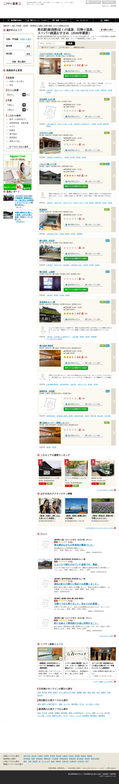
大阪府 (64, 756)
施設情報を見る (73, 71)
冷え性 (44, 713)
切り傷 (106, 713)
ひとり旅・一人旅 (92, 704)
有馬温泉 (39, 759)
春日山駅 (100, 416)
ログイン (105, 6)
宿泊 (39, 704)
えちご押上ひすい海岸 (67, 692)
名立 (98, 692)
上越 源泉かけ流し (52, 234)
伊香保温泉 (64, 759)
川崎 (29, 761)
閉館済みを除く (79, 47)
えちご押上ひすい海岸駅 (54, 339)
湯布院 (87, 759)
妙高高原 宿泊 (50, 416)
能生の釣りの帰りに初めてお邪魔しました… (76, 584)
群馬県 (52, 756)
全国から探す (26, 39)
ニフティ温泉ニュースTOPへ (103, 681)
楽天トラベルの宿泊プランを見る (76, 76)
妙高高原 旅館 (78, 416)
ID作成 (113, 6)
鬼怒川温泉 (95, 759)
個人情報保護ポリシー (75, 774)
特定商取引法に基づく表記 (92, 774)
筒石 (93, 692)
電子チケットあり (48, 47)
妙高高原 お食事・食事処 (65, 416)
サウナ (81, 704)
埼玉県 (33, 756)
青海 (50, 692)
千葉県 (40, 756)
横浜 (25, 761)
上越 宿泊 (49, 90)
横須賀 (35, 761)
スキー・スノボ (75, 716)
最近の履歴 (109, 2)
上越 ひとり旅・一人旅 (71, 90)
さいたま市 (46, 761)
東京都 (58, 756)
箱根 (33, 759)
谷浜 (109, 692)
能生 (89, 692)
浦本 (84, 692)
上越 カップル (58, 90)
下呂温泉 (55, 759)
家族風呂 (13, 137)
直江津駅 (107, 416)
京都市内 (73, 761)
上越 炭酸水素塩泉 (52, 384)
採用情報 (113, 774)
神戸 (87, 761)
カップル (67, 704)
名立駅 (97, 90)
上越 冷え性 (57, 203)
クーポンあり (64, 47)
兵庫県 (46, 756)
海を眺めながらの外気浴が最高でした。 (74, 545)
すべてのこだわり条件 (18, 147)
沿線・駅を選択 (18, 62)
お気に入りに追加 (94, 71)
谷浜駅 (48, 92)
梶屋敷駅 (79, 234)
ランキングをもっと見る (105, 490)
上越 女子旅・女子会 (87, 90)
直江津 (39, 695)
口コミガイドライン (90, 768)
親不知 (44, 692)
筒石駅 (110, 90)
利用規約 (105, 774)
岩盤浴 (12, 130)
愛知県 (83, 756)
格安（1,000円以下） (50, 704)
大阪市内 (65, 761)
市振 (39, 692)
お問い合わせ (111, 768)
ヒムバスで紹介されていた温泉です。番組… (76, 564)
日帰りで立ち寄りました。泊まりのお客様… (76, 604)
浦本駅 (78, 157)
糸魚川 (55, 692)
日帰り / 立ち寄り (16, 81)
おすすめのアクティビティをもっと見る (100, 528)
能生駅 (48, 126)
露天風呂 (74, 704)
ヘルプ (101, 768)
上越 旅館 (66, 265)
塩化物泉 (85, 716)
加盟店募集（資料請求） (56, 768)
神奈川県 (27, 756)
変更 (28, 46)
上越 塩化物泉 (64, 384)
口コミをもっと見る (107, 636)
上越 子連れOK (51, 124)
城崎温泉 (47, 759)
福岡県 (89, 756)
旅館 (60, 704)
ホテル (88, 713)
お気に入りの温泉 (93, 2)
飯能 (53, 761)
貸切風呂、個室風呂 (97, 716)
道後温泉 (72, 759)
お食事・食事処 (54, 713)
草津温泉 (27, 759)
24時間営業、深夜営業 (19, 123)
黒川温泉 (80, 759)
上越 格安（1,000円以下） (82, 124)
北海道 (71, 756)
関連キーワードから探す (13, 764)
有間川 (103, 692)
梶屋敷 (79, 692)
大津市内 (81, 761)
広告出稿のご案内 (74, 768)
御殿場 (58, 761)
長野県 (77, 756)
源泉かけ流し (57, 716)
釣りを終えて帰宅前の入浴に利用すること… (76, 623)
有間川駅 (104, 90)
